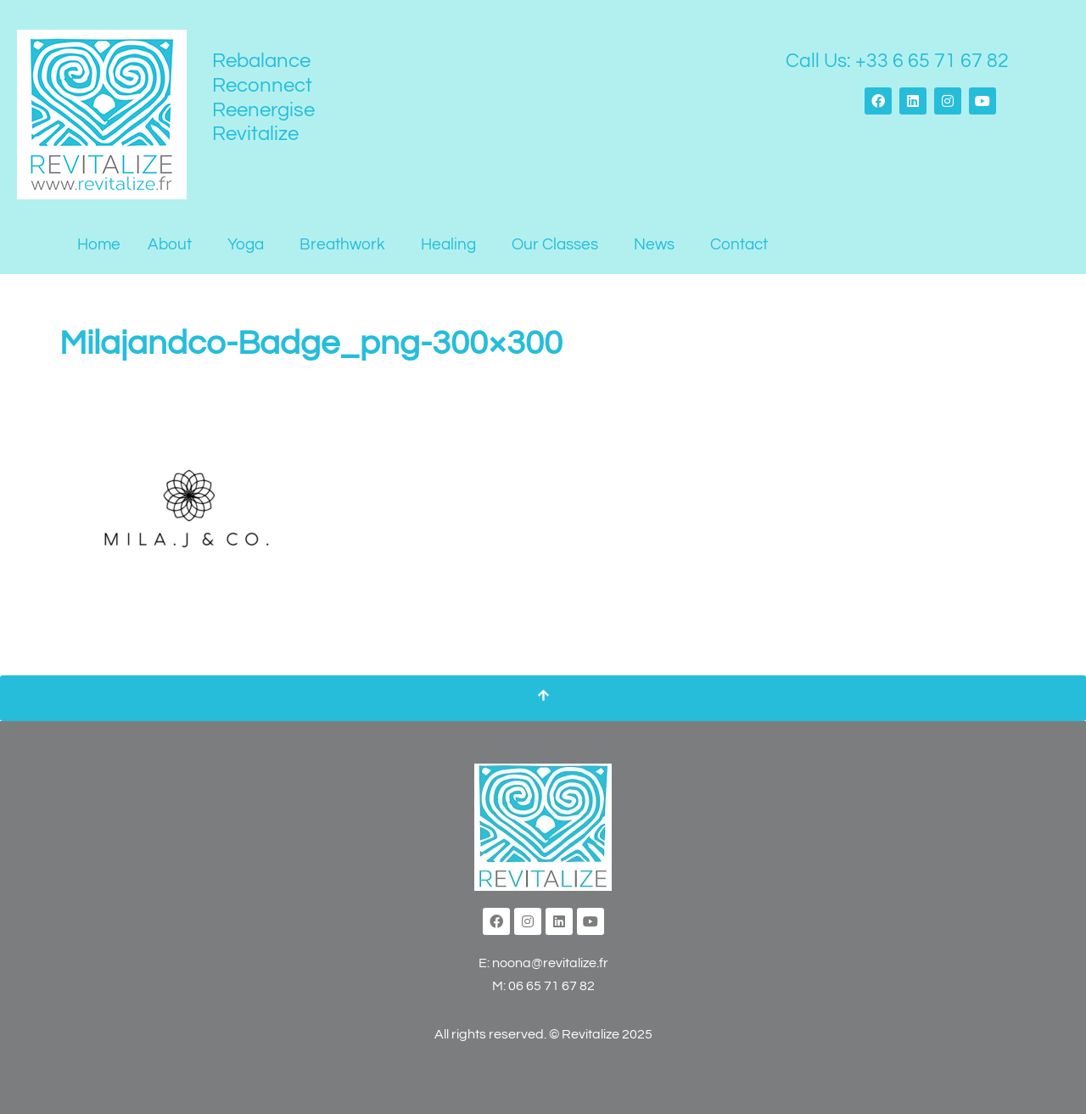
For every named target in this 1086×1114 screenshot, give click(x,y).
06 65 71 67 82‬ (551, 986)
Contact (739, 244)
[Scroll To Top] (543, 697)
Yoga (245, 244)
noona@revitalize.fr (550, 963)
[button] (174, 245)
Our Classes (555, 244)
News (654, 244)
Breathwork (342, 244)
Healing (448, 244)
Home (98, 244)
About (170, 244)
